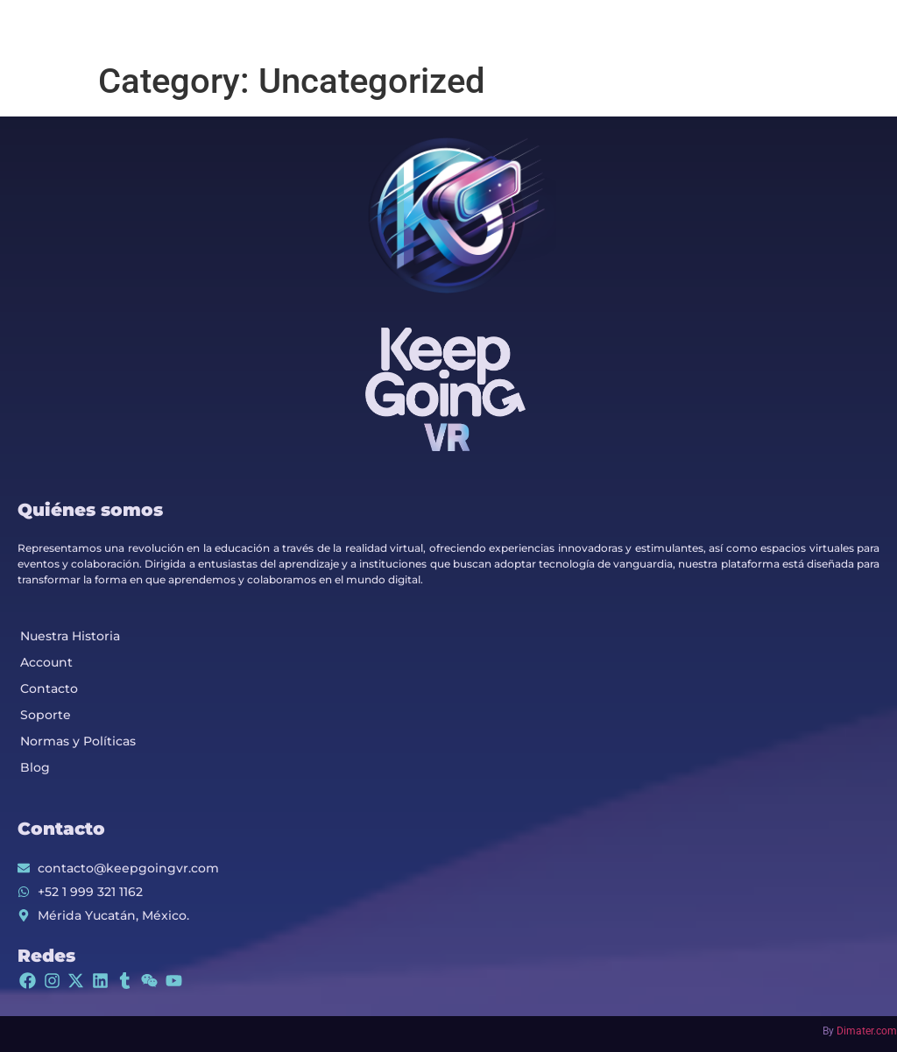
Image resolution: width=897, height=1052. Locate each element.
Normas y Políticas (78, 741)
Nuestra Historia (70, 636)
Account (46, 662)
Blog (35, 767)
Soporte (45, 715)
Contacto (49, 688)
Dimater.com (867, 1031)
